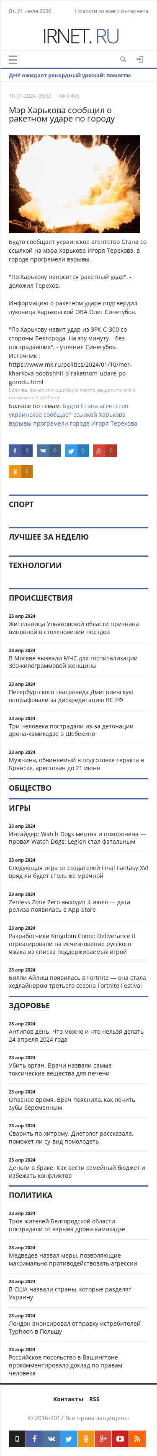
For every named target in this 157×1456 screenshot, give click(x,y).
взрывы (20, 423)
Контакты (68, 1399)
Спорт (21, 504)
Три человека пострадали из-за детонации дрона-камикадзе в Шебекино (71, 730)
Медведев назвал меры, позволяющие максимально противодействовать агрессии (73, 1259)
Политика (30, 1195)
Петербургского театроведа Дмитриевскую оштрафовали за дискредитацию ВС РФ (71, 696)
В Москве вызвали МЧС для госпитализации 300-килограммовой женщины (73, 662)
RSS (94, 1399)
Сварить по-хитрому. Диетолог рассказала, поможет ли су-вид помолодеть (71, 1137)
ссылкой (85, 415)
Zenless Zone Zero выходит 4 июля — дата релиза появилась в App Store (69, 906)
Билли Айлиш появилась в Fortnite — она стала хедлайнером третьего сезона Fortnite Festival (77, 981)
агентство (114, 406)
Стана (89, 406)
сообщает (58, 415)
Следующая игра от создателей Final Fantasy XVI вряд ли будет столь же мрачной (78, 872)
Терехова (124, 423)
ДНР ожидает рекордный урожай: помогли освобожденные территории (70, 81)
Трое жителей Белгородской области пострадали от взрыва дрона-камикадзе (67, 1225)
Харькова (112, 415)
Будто (71, 406)
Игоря (100, 423)
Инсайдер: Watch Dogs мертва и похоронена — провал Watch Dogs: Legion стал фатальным (77, 838)
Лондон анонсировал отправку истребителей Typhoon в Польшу (75, 1327)
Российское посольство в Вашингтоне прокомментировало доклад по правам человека (65, 1365)
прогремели (50, 423)
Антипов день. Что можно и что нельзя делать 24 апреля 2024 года (76, 1035)
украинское (25, 415)
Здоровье (29, 1005)
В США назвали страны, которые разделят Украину (70, 1293)
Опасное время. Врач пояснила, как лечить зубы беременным (72, 1103)
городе (80, 423)
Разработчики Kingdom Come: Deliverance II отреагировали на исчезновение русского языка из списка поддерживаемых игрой (72, 944)
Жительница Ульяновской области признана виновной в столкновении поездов (74, 628)
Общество (30, 788)
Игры (20, 808)
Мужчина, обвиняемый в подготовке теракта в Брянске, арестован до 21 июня (76, 764)
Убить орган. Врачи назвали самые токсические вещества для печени (60, 1069)
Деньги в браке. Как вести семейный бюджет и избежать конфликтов (77, 1172)
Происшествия (41, 598)
